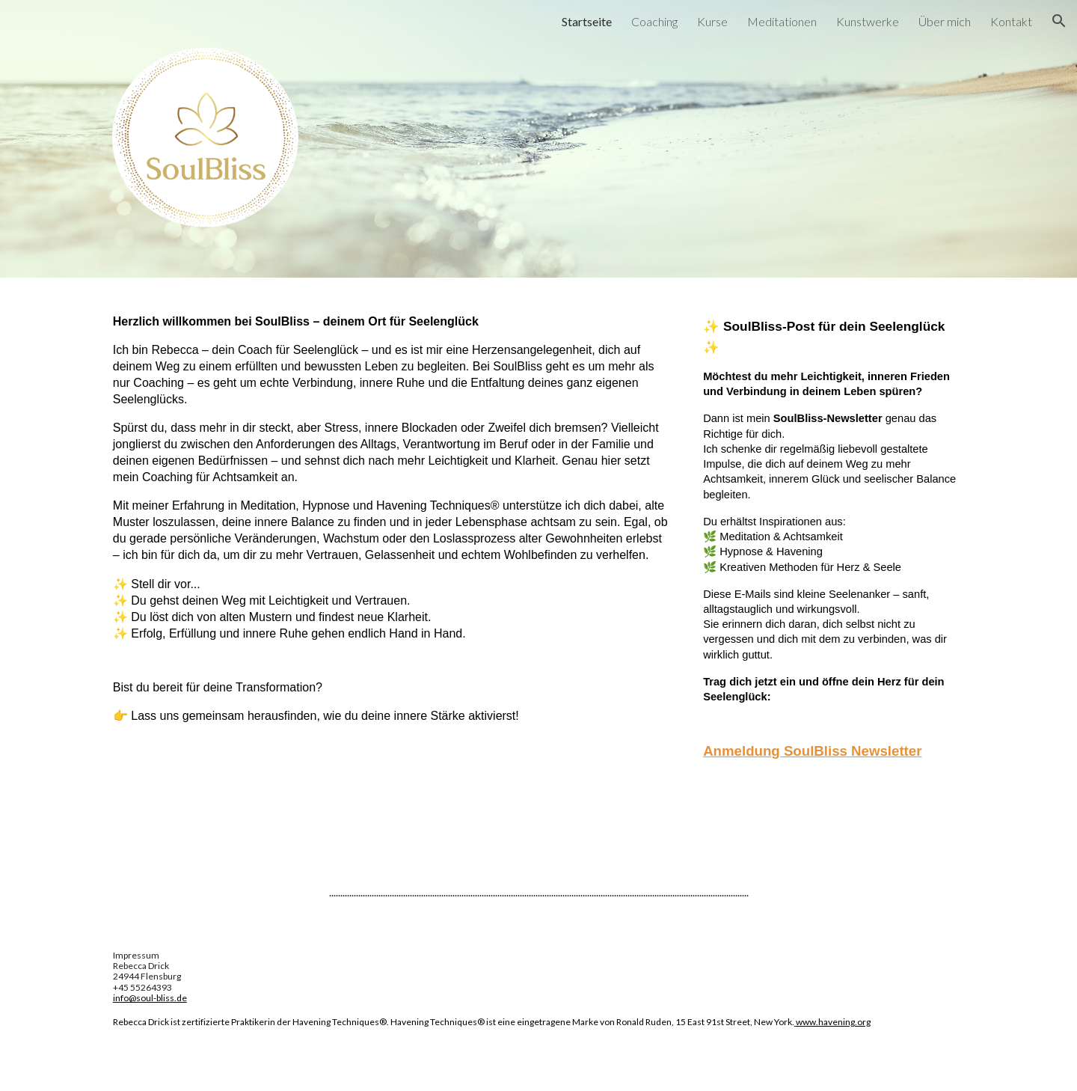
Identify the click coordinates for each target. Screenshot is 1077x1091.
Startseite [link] (587, 21)
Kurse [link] (712, 21)
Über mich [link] (944, 21)
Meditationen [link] (782, 21)
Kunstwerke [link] (867, 21)
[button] (1059, 21)
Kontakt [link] (1011, 21)
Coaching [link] (654, 21)
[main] (391, 526)
